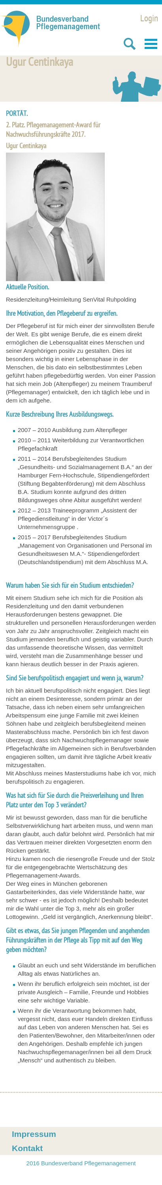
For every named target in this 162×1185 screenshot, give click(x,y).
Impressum (34, 1133)
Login (149, 19)
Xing (35, 1110)
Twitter (53, 1110)
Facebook (17, 1110)
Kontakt (27, 1148)
